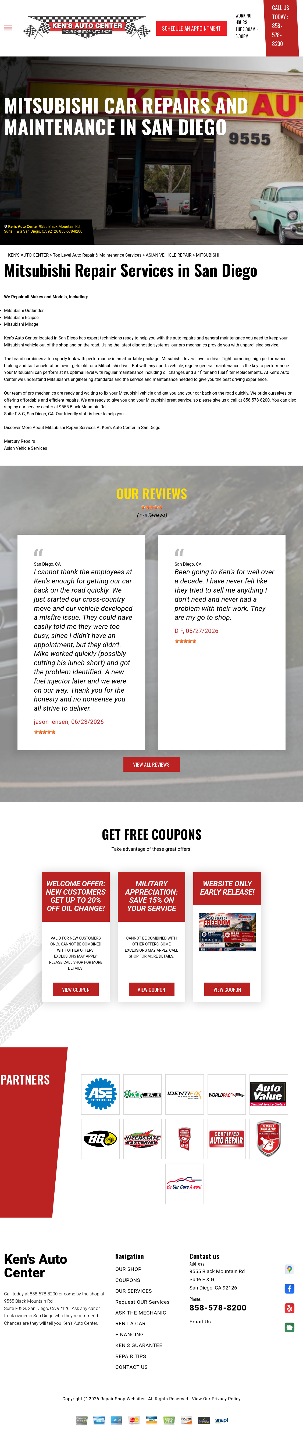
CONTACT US (131, 1367)
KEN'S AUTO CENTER (28, 255)
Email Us (200, 1321)
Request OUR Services (142, 1302)
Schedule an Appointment (191, 28)
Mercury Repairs (19, 441)
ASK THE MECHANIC (140, 1313)
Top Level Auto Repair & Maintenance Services (97, 255)
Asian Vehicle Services (25, 448)
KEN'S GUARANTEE (138, 1345)
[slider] (151, 507)
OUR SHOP (128, 1269)
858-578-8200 (277, 34)
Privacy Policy (226, 1398)
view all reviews (151, 764)
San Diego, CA (47, 564)
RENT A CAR (130, 1323)
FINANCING (129, 1334)
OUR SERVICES (133, 1291)
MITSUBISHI (207, 255)
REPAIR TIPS (130, 1356)
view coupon (76, 989)
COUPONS (127, 1280)
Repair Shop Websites (123, 1398)
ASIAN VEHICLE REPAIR (168, 255)
